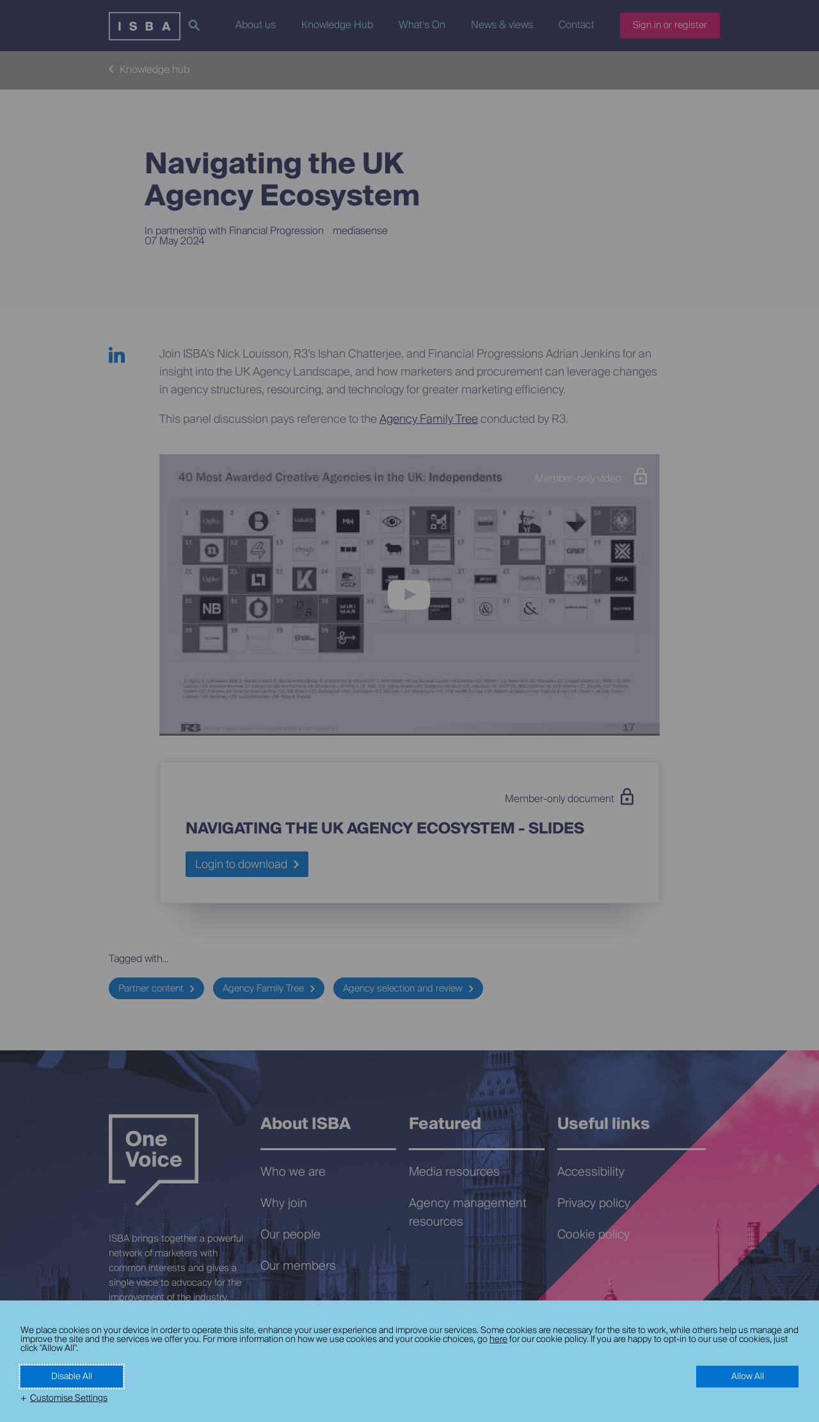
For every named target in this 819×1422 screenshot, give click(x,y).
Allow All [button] (747, 1376)
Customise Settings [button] (68, 1398)
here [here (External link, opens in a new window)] (498, 1339)
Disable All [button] (71, 1376)
